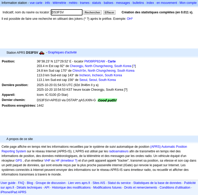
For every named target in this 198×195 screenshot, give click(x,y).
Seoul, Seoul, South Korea (97, 80)
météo (73, 3)
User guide (8, 183)
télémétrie (59, 3)
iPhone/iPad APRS (13, 192)
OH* (130, 19)
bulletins (138, 3)
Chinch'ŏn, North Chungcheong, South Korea (103, 70)
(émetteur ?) (69, 160)
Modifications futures (107, 187)
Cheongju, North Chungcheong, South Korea (100, 66)
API (46, 187)
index (150, 3)
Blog (30, 183)
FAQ (21, 183)
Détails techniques (29, 187)
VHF (47, 160)
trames (84, 3)
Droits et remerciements (140, 187)
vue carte (36, 3)
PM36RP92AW (94, 61)
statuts (96, 3)
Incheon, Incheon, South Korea (100, 75)
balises (108, 3)
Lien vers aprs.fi (79, 183)
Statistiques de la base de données (157, 183)
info (47, 3)
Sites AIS (99, 183)
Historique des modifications (71, 187)
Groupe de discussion (50, 183)
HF (58, 160)
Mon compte (188, 3)
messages (123, 3)
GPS (18, 160)
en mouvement (166, 3)
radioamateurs (119, 151)
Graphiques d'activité (62, 52)
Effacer (109, 12)
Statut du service (119, 183)
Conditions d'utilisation (175, 187)
